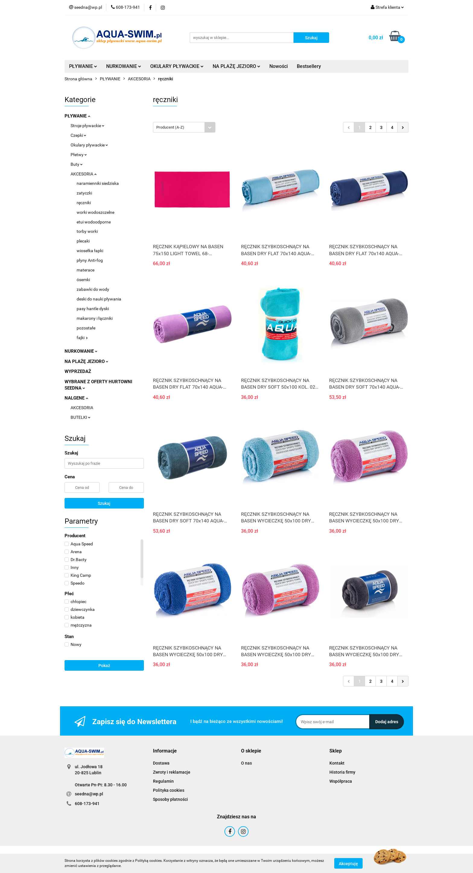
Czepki (78, 135)
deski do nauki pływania (99, 299)
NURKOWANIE (123, 66)
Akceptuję (348, 863)
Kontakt (336, 763)
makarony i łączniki (95, 318)
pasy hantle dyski (93, 308)
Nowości (278, 66)
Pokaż (104, 665)
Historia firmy (342, 772)
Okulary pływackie (89, 145)
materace (85, 270)
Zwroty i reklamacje (171, 772)
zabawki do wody (93, 289)
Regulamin (163, 781)
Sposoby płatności (170, 799)
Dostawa (161, 763)
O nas (246, 763)
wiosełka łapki (90, 250)
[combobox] (184, 127)
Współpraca (340, 781)
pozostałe (86, 328)
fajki (82, 337)
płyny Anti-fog (90, 260)
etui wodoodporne (94, 222)
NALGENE (76, 398)
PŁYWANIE (83, 66)
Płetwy (79, 154)
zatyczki (84, 193)
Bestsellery (309, 66)
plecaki (83, 241)
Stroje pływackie (87, 125)
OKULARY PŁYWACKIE (177, 66)
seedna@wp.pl (89, 793)
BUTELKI (80, 417)
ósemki (83, 279)
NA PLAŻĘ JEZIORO (236, 66)
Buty (77, 164)
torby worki (87, 231)
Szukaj (104, 503)
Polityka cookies (168, 790)
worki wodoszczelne (95, 212)
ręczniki (84, 202)
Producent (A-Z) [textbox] (170, 127)
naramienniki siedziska (98, 183)
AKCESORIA (84, 174)
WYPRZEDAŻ (78, 371)
